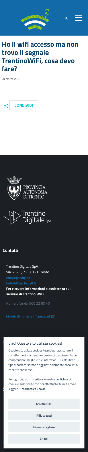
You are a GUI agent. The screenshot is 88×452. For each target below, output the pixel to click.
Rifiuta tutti (44, 415)
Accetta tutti (44, 404)
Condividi (23, 105)
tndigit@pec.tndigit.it (21, 283)
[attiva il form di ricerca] (66, 18)
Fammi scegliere (44, 427)
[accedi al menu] (78, 17)
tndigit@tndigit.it (18, 277)
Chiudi (44, 438)
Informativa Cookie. (33, 388)
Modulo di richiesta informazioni (30, 316)
